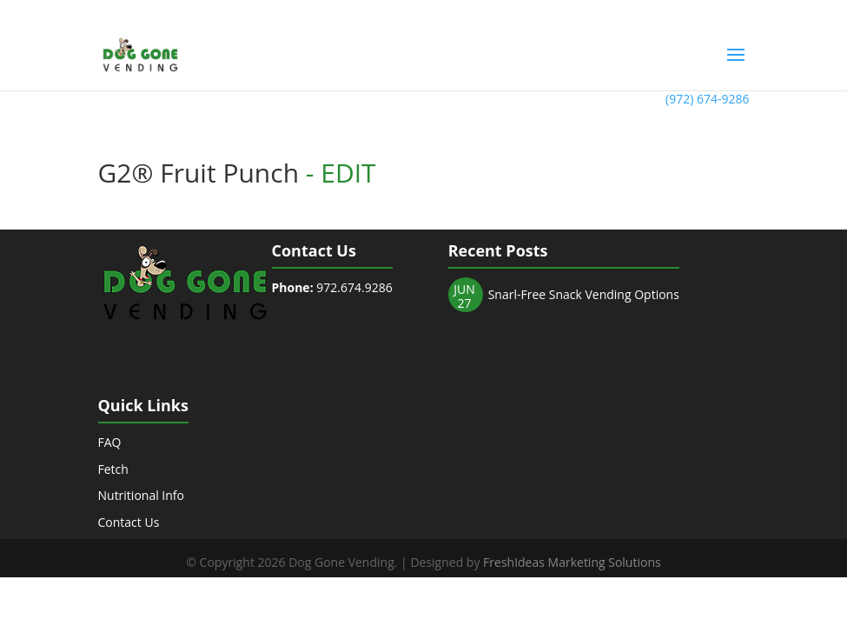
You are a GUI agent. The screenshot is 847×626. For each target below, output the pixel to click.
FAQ (110, 442)
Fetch (113, 469)
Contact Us (129, 522)
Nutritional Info (141, 495)
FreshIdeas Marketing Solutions (572, 562)
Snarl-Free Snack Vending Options (583, 295)
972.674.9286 (332, 287)
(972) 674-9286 (707, 98)
